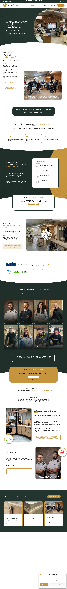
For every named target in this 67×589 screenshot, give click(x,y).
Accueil (8, 10)
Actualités (53, 5)
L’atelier (32, 5)
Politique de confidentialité (53, 587)
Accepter (43, 584)
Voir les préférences (61, 584)
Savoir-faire (39, 5)
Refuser (52, 584)
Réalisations (46, 5)
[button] (64, 574)
